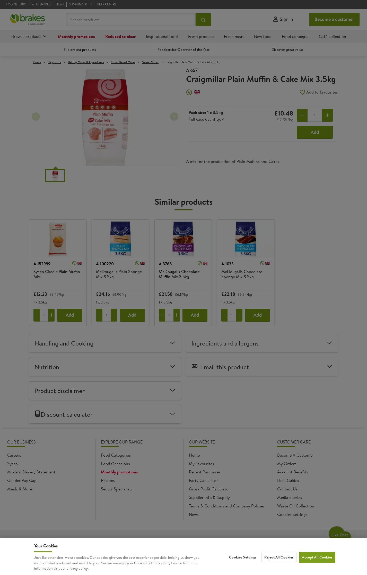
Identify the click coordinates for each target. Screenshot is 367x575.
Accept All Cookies (317, 565)
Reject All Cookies (279, 565)
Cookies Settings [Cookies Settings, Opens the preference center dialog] (242, 565)
